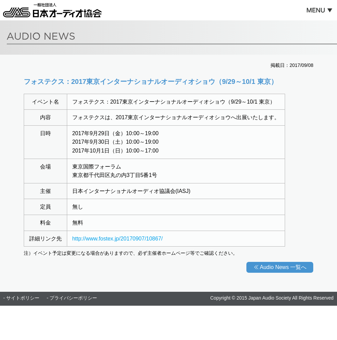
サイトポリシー (22, 298)
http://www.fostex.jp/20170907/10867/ (117, 238)
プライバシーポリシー (73, 298)
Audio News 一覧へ (283, 267)
